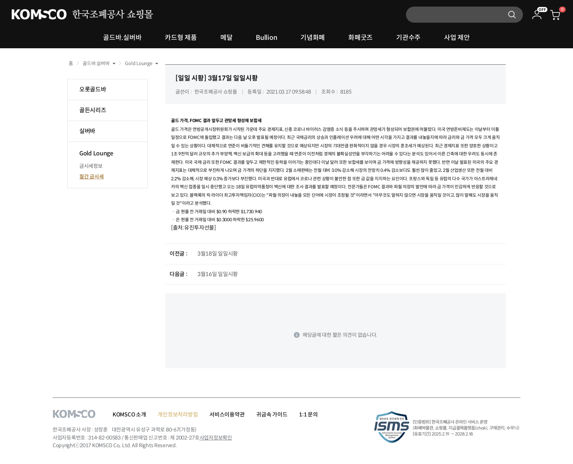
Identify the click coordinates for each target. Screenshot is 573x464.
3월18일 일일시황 (217, 253)
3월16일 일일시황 (217, 274)
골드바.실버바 (122, 38)
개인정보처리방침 (178, 414)
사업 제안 (457, 38)
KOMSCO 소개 (129, 414)
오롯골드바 (92, 89)
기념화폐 (312, 38)
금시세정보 (91, 166)
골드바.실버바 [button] (96, 63)
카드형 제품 (181, 38)
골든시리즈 (92, 110)
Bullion (266, 38)
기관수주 (408, 38)
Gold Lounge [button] (138, 63)
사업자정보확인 (216, 437)
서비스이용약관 (226, 414)
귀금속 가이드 (271, 414)
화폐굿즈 (360, 38)
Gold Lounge (96, 153)
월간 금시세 (91, 176)
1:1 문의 (308, 414)
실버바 (87, 131)
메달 (226, 38)
